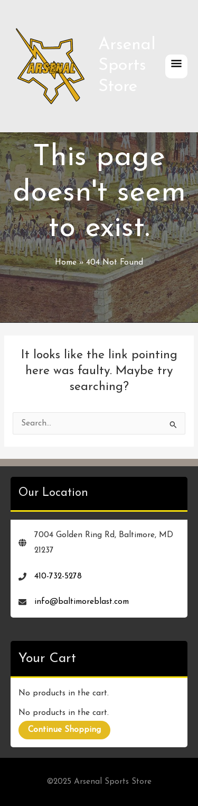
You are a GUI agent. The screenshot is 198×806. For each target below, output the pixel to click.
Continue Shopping (64, 730)
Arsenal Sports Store (127, 66)
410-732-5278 (58, 576)
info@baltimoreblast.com (81, 601)
